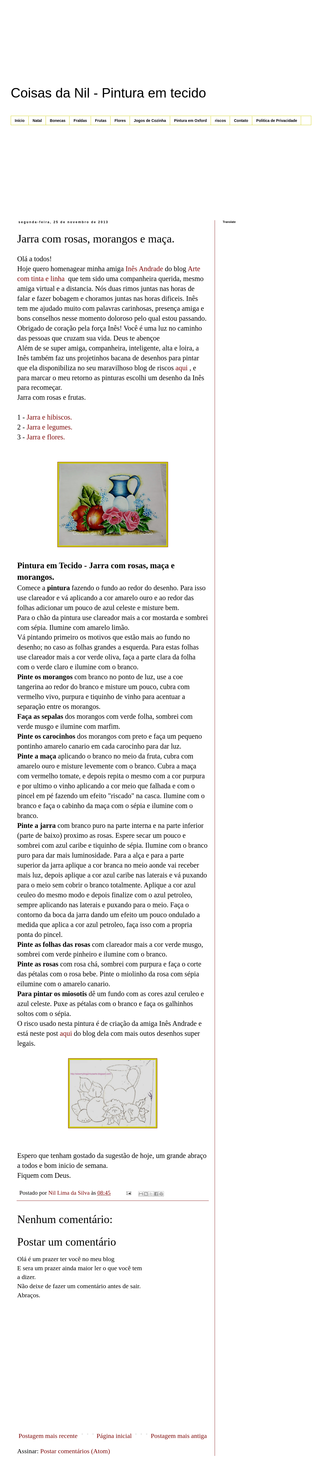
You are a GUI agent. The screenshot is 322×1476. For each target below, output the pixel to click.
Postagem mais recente (48, 1435)
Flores (120, 120)
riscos (220, 120)
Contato (241, 120)
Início (20, 120)
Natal (37, 120)
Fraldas (80, 120)
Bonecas (57, 120)
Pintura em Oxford (190, 120)
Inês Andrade (144, 269)
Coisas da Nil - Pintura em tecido (108, 92)
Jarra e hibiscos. (49, 417)
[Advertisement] (63, 59)
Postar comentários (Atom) (75, 1451)
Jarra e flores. (46, 437)
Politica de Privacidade (276, 120)
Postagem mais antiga (179, 1435)
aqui (181, 368)
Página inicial (114, 1435)
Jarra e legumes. (49, 427)
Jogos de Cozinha (150, 120)
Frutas (101, 120)
